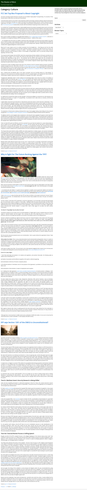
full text (4, 178)
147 (7, 486)
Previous (3, 486)
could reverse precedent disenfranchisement (26, 271)
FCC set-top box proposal (7, 24)
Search (56, 18)
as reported (24, 124)
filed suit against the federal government (29, 337)
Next (15, 486)
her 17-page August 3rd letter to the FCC (38, 36)
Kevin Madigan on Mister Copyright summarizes (17, 112)
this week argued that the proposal (31, 66)
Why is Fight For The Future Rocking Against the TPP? (24, 154)
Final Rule (17, 399)
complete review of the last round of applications (11, 462)
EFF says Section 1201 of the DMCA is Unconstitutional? (24, 322)
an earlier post (14, 23)
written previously (7, 195)
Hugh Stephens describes (34, 301)
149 (10, 486)
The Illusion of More (8, 2)
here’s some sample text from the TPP (37, 249)
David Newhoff (14, 150)
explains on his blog (9, 388)
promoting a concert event (18, 186)
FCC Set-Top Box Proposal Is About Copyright (20, 13)
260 (13, 486)
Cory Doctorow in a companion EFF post (34, 68)
